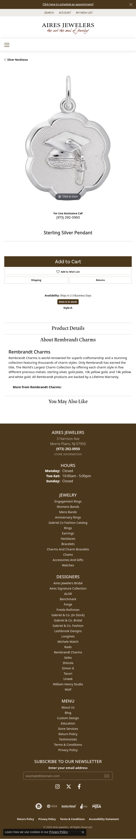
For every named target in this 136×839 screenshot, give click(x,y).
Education (68, 723)
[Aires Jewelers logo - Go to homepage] (68, 27)
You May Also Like (68, 401)
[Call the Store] (68, 449)
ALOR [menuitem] (68, 594)
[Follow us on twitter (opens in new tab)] (68, 786)
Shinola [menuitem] (68, 663)
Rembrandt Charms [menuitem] (68, 652)
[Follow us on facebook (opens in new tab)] (79, 786)
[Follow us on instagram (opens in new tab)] (57, 786)
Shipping (36, 280)
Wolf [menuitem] (68, 689)
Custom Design (68, 718)
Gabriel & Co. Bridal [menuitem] (68, 620)
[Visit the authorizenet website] (39, 806)
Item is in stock (68, 301)
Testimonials (68, 739)
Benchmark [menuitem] (68, 599)
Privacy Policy (68, 750)
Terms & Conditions (68, 745)
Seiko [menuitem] (68, 658)
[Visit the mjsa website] (96, 806)
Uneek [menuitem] (67, 679)
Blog (68, 713)
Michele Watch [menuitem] (68, 642)
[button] (48, 12)
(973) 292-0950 (68, 217)
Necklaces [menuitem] (68, 539)
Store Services (68, 729)
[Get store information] (68, 454)
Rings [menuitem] (68, 528)
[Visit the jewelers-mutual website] (68, 806)
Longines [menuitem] (68, 636)
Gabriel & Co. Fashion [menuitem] (68, 626)
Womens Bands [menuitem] (68, 507)
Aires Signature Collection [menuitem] (67, 588)
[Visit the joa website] (84, 806)
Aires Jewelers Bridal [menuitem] (68, 583)
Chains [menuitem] (68, 555)
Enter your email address (67, 768)
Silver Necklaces (17, 60)
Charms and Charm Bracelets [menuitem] (68, 549)
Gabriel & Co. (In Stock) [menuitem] (68, 615)
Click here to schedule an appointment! (68, 4)
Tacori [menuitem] (68, 673)
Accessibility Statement (104, 819)
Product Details (68, 328)
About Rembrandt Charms (68, 340)
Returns (100, 280)
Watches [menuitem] (68, 565)
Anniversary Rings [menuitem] (68, 517)
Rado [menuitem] (68, 647)
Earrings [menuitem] (68, 533)
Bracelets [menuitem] (68, 544)
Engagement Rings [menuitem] (68, 501)
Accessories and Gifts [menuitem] (68, 560)
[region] (68, 138)
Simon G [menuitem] (68, 668)
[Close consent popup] (83, 832)
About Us (68, 707)
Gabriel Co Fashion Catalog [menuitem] (68, 523)
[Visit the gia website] (52, 806)
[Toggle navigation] (7, 45)
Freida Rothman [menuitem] (68, 610)
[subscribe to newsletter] (106, 776)
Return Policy (68, 734)
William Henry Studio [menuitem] (68, 684)
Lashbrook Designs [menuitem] (68, 631)
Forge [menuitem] (68, 604)
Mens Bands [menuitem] (68, 512)
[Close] (130, 4)
